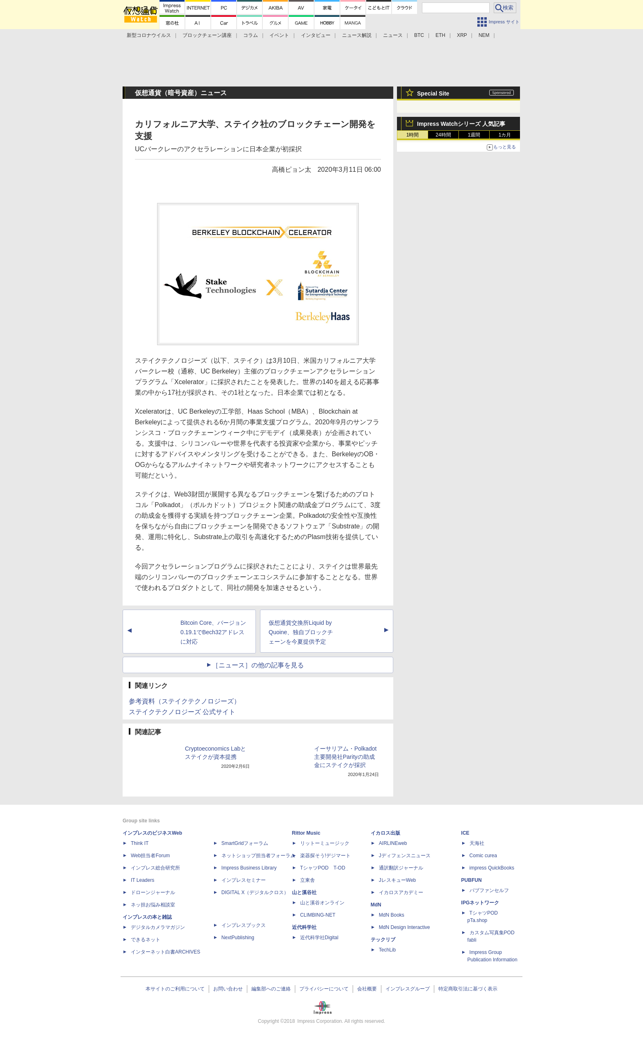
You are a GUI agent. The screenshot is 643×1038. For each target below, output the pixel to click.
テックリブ (383, 939)
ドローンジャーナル (153, 892)
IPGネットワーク (480, 903)
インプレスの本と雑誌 (147, 917)
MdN (376, 905)
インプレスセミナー (243, 880)
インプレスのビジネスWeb (152, 833)
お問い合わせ (228, 989)
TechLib (387, 950)
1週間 (474, 135)
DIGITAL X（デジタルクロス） (255, 892)
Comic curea (483, 855)
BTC (419, 35)
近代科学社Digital (319, 937)
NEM (484, 35)
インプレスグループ (407, 989)
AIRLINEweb (393, 843)
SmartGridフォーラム (245, 843)
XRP (462, 35)
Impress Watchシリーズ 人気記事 (461, 124)
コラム (250, 35)
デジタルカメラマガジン (158, 927)
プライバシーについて (324, 989)
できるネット (145, 939)
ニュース (393, 35)
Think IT (139, 843)
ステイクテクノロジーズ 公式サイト (182, 711)
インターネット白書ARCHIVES (165, 952)
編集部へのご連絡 (271, 989)
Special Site (433, 93)
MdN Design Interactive (404, 927)
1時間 (412, 135)
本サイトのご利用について (175, 989)
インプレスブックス (243, 925)
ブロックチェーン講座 (207, 35)
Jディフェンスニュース (405, 855)
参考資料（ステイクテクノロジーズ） (184, 701)
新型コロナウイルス (149, 35)
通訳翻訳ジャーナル (401, 868)
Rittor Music (306, 833)
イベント (279, 35)
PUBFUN (471, 880)
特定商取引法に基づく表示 (467, 989)
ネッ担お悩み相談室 (153, 905)
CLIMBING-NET (317, 915)
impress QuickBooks (492, 868)
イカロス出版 (385, 833)
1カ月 (505, 135)
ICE (465, 833)
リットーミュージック (324, 843)
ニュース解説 (357, 35)
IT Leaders (142, 880)
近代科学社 (304, 927)
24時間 (443, 135)
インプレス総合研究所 (155, 868)
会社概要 (367, 989)
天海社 (477, 843)
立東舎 (307, 880)
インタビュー (316, 35)
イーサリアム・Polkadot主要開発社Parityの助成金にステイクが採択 (345, 756)
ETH (440, 35)
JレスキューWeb (397, 880)
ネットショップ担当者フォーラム (258, 855)
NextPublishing (237, 937)
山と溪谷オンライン (322, 903)
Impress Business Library (249, 868)
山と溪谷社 (304, 892)
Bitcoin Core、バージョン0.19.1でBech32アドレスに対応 (213, 632)
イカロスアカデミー (401, 892)
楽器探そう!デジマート (325, 855)
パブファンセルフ (489, 890)
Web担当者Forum (150, 855)
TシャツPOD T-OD (322, 868)
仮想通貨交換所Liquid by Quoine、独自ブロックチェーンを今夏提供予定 (301, 632)
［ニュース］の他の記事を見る (258, 665)
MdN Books (391, 915)
